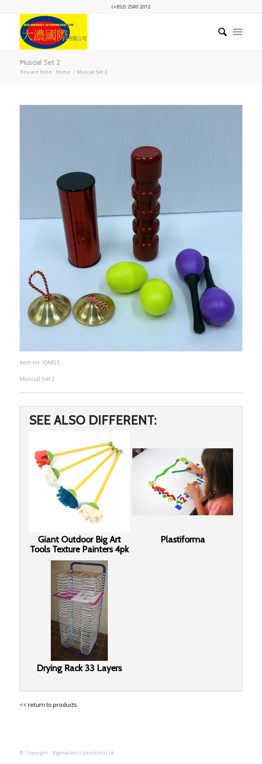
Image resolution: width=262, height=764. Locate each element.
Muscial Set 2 (40, 62)
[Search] (218, 32)
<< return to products (48, 705)
